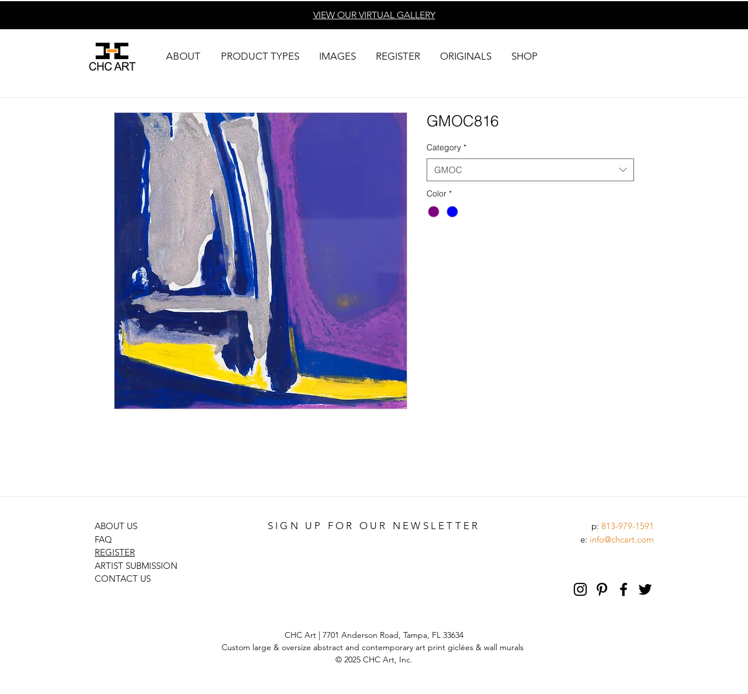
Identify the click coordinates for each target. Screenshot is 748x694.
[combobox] (530, 169)
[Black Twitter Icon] (645, 589)
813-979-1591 (627, 525)
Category (446, 147)
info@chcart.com (622, 539)
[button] (182, 56)
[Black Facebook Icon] (623, 589)
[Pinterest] (602, 589)
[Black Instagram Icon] (580, 589)
